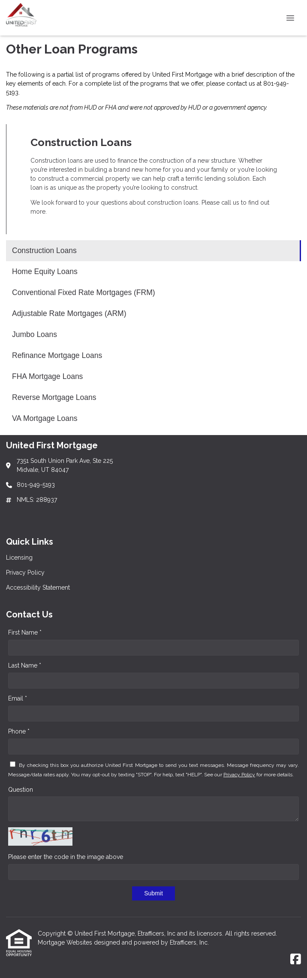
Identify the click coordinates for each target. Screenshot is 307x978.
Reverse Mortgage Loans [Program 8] (54, 397)
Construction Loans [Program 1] (44, 250)
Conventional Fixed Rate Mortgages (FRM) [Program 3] (83, 292)
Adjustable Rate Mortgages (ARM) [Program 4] (69, 313)
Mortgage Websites (66, 942)
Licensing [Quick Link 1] (19, 557)
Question (20, 789)
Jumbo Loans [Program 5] (34, 334)
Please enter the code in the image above (65, 856)
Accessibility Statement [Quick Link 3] (38, 587)
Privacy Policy (239, 775)
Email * (17, 698)
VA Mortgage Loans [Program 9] (44, 418)
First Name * (25, 632)
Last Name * (24, 665)
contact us (240, 83)
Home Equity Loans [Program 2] (45, 271)
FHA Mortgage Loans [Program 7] (47, 376)
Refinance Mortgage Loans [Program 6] (57, 355)
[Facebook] (295, 959)
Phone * (19, 731)
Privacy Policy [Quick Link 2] (25, 572)
